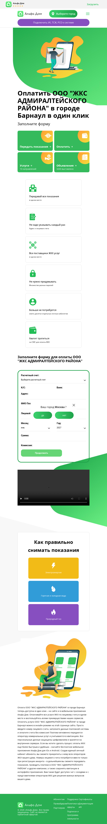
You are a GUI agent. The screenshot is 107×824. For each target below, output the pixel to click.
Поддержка (72, 799)
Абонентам (59, 799)
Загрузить (93, 4)
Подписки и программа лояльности (73, 815)
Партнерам (59, 807)
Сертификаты (85, 799)
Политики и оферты (73, 805)
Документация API (86, 805)
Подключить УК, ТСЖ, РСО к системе (53, 22)
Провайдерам (60, 803)
